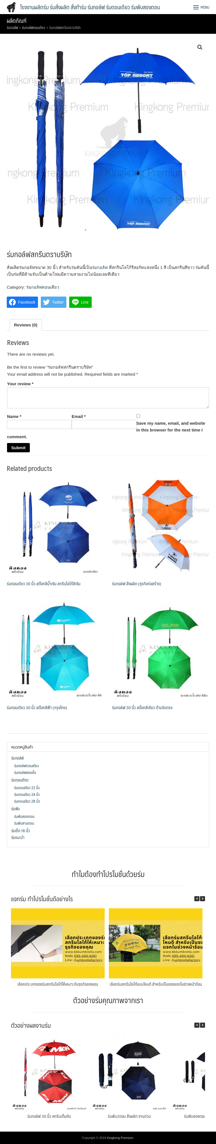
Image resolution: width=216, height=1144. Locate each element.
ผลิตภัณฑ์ (16, 20)
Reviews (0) (25, 324)
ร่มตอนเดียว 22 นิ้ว (27, 787)
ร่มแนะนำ (17, 837)
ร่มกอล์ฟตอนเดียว (33, 28)
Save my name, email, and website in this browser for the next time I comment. (106, 430)
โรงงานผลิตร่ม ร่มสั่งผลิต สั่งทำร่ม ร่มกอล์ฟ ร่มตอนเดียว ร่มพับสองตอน (90, 7)
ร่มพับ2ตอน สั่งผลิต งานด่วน (129, 1115)
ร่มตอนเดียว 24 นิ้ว (27, 794)
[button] (202, 898)
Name (14, 416)
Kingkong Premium (120, 1137)
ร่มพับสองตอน (24, 816)
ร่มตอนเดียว (19, 779)
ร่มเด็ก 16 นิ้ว (20, 830)
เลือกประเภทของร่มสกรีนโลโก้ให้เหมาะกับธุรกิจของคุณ (57, 983)
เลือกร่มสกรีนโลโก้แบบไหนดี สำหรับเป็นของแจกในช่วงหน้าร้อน (156, 983)
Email (79, 416)
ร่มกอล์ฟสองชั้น (25, 772)
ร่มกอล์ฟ (12, 28)
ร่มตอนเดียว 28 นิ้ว (27, 801)
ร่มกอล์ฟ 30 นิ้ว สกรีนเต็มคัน (49, 1115)
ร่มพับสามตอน (24, 823)
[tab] (26, 325)
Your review (20, 383)
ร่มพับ (15, 808)
